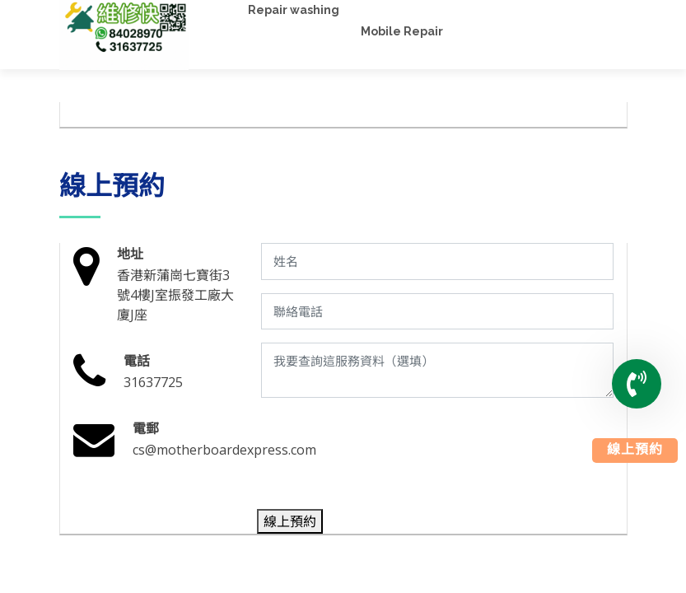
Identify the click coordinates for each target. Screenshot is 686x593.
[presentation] (385, 457)
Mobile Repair (402, 31)
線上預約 (635, 450)
